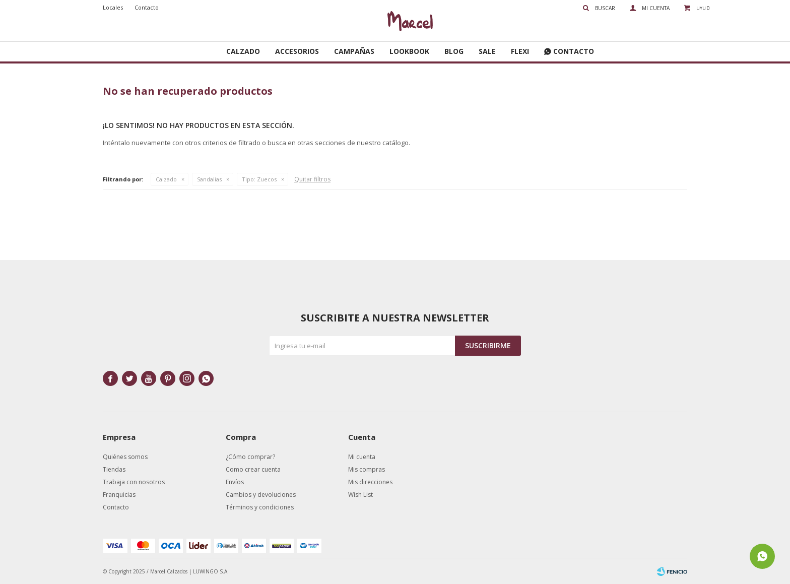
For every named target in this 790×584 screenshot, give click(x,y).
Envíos (235, 482)
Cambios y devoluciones (261, 494)
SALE (487, 51)
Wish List (360, 494)
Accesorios (297, 51)
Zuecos (259, 179)
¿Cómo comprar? (250, 456)
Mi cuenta (361, 456)
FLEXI (520, 51)
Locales (113, 7)
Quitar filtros (312, 179)
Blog (454, 51)
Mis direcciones (370, 482)
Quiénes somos (125, 456)
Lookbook (409, 51)
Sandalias (209, 179)
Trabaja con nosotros (134, 482)
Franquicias (119, 494)
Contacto (573, 51)
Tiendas (114, 469)
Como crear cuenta (253, 469)
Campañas (354, 51)
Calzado (243, 51)
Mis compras (366, 469)
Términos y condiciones (260, 507)
